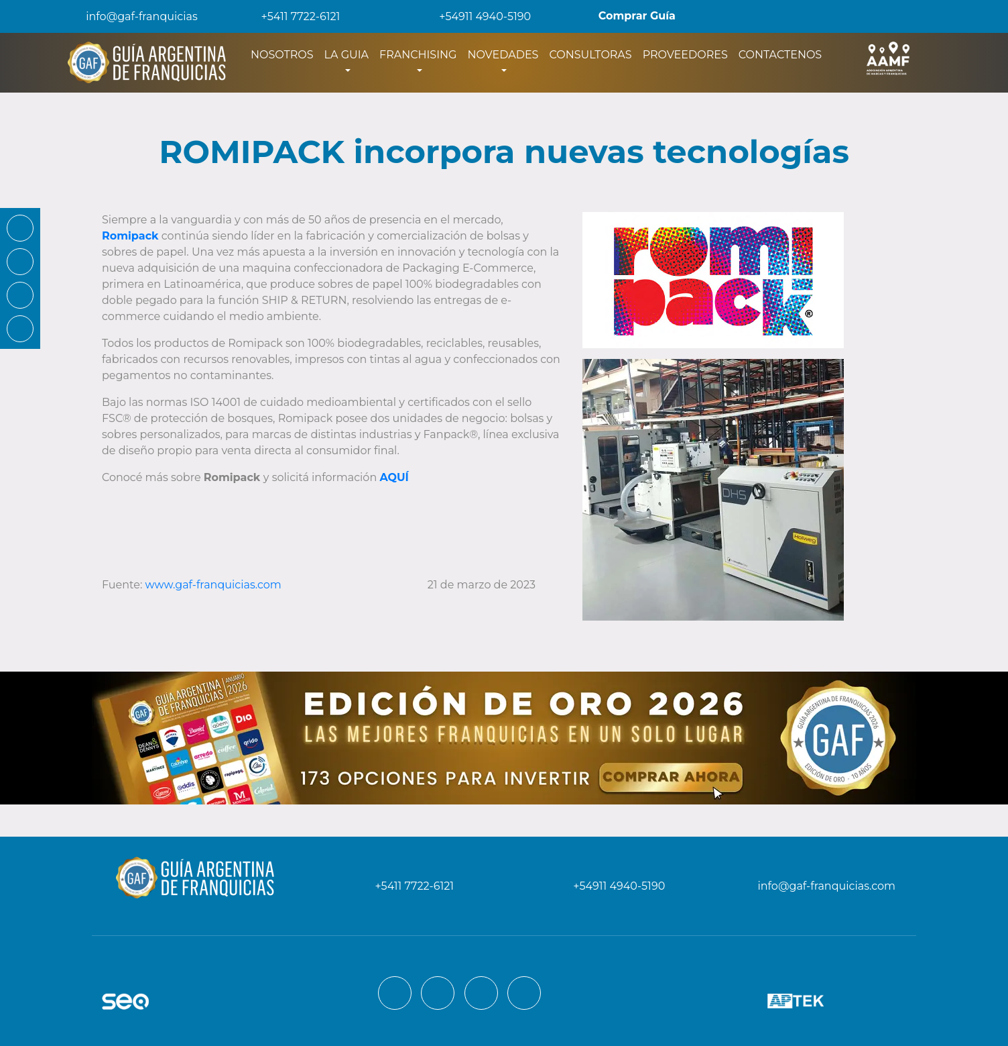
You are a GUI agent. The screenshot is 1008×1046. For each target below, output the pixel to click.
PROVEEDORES (685, 54)
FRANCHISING (417, 54)
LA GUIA (346, 54)
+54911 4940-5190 (475, 16)
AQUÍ (393, 477)
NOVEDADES (502, 54)
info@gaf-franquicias (131, 16)
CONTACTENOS (780, 54)
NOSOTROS (285, 53)
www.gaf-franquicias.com (213, 584)
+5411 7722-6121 (291, 16)
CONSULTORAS (590, 54)
